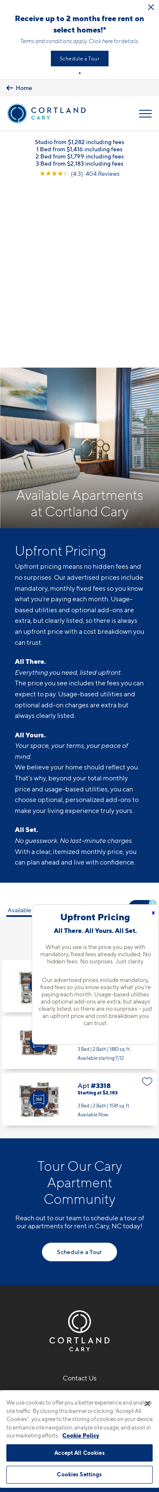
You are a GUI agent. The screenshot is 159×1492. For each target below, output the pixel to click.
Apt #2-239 (79, 840)
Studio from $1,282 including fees (79, 141)
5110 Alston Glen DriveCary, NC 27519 (79, 1216)
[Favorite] (147, 766)
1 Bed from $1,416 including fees (79, 149)
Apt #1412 (79, 784)
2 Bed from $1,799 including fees (80, 156)
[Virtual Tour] (39, 784)
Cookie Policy (80, 1435)
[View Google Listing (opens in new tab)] (79, 173)
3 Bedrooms (75, 745)
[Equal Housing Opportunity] (61, 1240)
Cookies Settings (79, 1474)
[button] (80, 73)
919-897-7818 (79, 1195)
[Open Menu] (145, 113)
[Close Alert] (151, 7)
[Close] (147, 1403)
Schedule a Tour (80, 58)
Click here (101, 41)
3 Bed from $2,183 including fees (79, 163)
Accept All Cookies (79, 1452)
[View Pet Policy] (79, 1258)
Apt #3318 (79, 897)
